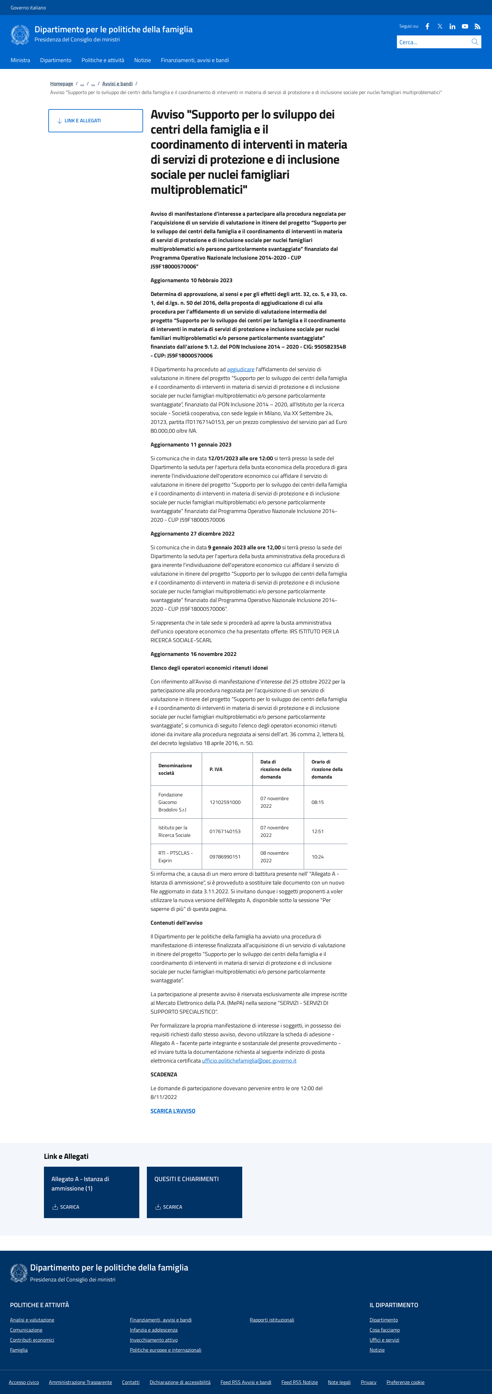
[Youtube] (462, 26)
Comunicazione (26, 1329)
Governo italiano (28, 7)
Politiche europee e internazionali (165, 1350)
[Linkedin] (450, 26)
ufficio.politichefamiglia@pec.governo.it (249, 1060)
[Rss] (475, 26)
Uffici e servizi (384, 1340)
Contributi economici (32, 1340)
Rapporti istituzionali (272, 1319)
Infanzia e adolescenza (154, 1329)
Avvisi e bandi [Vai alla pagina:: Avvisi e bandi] (117, 83)
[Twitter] (437, 26)
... (82, 83)
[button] (406, 1382)
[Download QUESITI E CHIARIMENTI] (168, 1207)
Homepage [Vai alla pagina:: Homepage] (61, 83)
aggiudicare (240, 369)
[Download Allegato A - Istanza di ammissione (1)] (65, 1207)
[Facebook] (425, 26)
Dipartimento (384, 1319)
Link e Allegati (78, 121)
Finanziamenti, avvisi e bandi (161, 1319)
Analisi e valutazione (32, 1319)
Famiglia (19, 1350)
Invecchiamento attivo (154, 1340)
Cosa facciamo (385, 1329)
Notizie (377, 1350)
